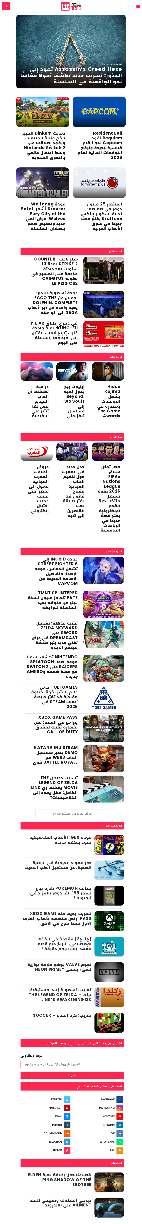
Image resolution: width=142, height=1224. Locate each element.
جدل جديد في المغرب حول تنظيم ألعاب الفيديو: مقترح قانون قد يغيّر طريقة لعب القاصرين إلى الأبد (73, 491)
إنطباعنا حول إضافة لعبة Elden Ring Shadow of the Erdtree (60, 1179)
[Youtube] (98, 1116)
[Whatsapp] (98, 1142)
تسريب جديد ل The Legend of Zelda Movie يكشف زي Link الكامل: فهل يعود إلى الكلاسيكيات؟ (54, 787)
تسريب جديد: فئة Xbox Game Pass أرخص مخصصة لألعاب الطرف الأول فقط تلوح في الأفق (57, 918)
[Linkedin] (98, 1125)
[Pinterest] (46, 1108)
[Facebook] (98, 1099)
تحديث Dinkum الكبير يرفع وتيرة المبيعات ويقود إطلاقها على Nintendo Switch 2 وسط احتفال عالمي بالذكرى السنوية (43, 145)
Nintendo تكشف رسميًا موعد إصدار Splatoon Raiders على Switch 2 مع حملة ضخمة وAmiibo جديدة (52, 666)
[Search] (6, 6)
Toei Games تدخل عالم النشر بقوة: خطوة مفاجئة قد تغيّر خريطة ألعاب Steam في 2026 (54, 697)
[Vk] (98, 1133)
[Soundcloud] (46, 1133)
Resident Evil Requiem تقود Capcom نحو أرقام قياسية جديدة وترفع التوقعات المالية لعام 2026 (100, 145)
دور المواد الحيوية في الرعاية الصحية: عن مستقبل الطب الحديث (58, 865)
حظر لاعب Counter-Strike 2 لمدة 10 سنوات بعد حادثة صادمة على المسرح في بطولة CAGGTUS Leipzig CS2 (54, 271)
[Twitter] (46, 1099)
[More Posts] (72, 814)
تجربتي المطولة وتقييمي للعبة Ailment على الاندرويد (60, 1202)
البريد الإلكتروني (32, 1056)
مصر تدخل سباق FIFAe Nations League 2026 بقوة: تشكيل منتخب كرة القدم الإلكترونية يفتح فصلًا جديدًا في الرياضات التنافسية (108, 498)
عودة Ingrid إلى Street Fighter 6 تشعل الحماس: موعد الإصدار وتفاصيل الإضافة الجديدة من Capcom (56, 571)
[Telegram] (46, 1142)
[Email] (46, 1116)
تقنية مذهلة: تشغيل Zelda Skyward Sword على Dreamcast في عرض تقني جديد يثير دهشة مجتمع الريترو (55, 635)
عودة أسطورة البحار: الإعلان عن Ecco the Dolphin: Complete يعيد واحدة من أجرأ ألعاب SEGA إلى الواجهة (53, 302)
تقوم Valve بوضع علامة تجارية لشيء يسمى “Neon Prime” (60, 967)
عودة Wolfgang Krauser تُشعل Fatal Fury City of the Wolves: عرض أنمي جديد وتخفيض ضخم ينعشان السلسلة (43, 216)
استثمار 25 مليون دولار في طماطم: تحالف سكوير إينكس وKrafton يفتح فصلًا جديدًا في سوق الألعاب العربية (101, 216)
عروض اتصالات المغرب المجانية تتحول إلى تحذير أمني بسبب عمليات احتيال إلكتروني (38, 489)
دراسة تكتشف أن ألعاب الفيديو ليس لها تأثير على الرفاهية (38, 401)
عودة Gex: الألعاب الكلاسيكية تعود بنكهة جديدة (60, 839)
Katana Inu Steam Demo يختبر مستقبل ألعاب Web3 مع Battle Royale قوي (55, 755)
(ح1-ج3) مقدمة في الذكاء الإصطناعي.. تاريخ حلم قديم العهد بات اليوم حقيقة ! (65, 944)
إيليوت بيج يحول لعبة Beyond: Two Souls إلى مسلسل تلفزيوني (73, 401)
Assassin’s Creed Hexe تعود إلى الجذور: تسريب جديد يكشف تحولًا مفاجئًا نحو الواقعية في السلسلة (71, 75)
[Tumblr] (46, 1125)
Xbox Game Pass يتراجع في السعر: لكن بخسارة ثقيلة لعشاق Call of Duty (56, 724)
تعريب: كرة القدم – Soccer (62, 1015)
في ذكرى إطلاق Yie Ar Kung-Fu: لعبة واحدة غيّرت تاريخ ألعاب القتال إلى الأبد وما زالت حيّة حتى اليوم (54, 333)
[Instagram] (98, 1108)
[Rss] (98, 1150)
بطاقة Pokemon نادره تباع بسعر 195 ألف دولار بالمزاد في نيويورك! (61, 893)
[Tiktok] (46, 1150)
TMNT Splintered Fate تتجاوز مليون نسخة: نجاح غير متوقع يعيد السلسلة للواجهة (52, 600)
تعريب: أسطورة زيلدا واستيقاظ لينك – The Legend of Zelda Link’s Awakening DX (60, 994)
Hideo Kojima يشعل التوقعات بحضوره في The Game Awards (109, 401)
